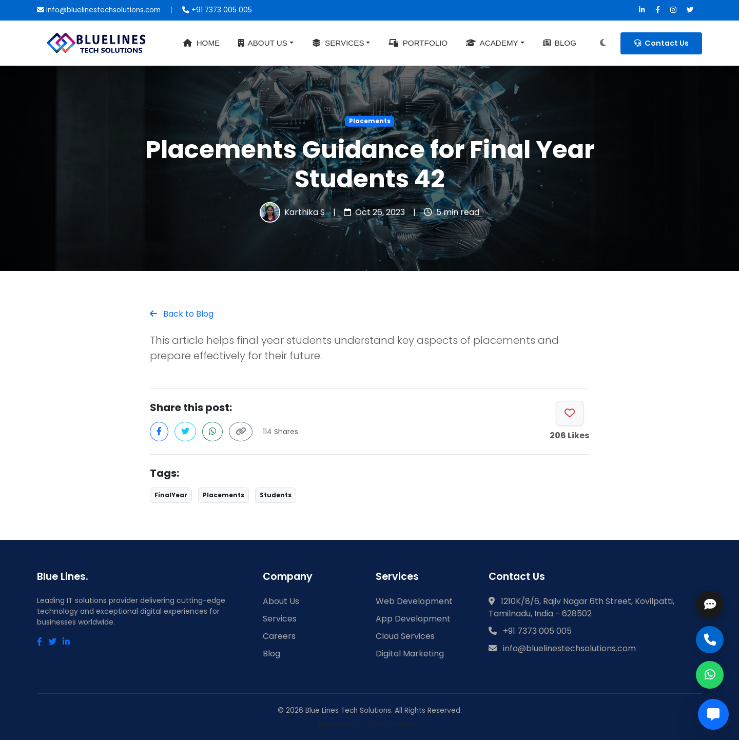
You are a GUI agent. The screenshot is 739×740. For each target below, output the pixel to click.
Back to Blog (181, 314)
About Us (262, 42)
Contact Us (661, 43)
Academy (492, 42)
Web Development (414, 601)
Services (338, 42)
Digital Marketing (410, 653)
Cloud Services (405, 636)
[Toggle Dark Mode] (603, 43)
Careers (279, 636)
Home (201, 42)
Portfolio (418, 42)
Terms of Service (395, 724)
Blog (559, 42)
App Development (413, 619)
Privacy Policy (339, 724)
